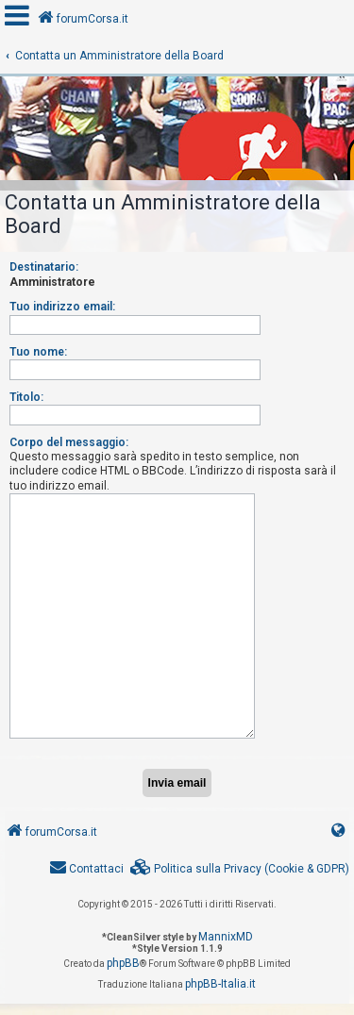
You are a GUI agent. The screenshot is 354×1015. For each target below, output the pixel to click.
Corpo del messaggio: (68, 442)
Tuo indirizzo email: (62, 306)
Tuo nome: (38, 351)
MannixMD (225, 936)
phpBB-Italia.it (220, 983)
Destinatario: (43, 267)
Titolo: (26, 397)
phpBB (123, 963)
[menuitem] (239, 869)
